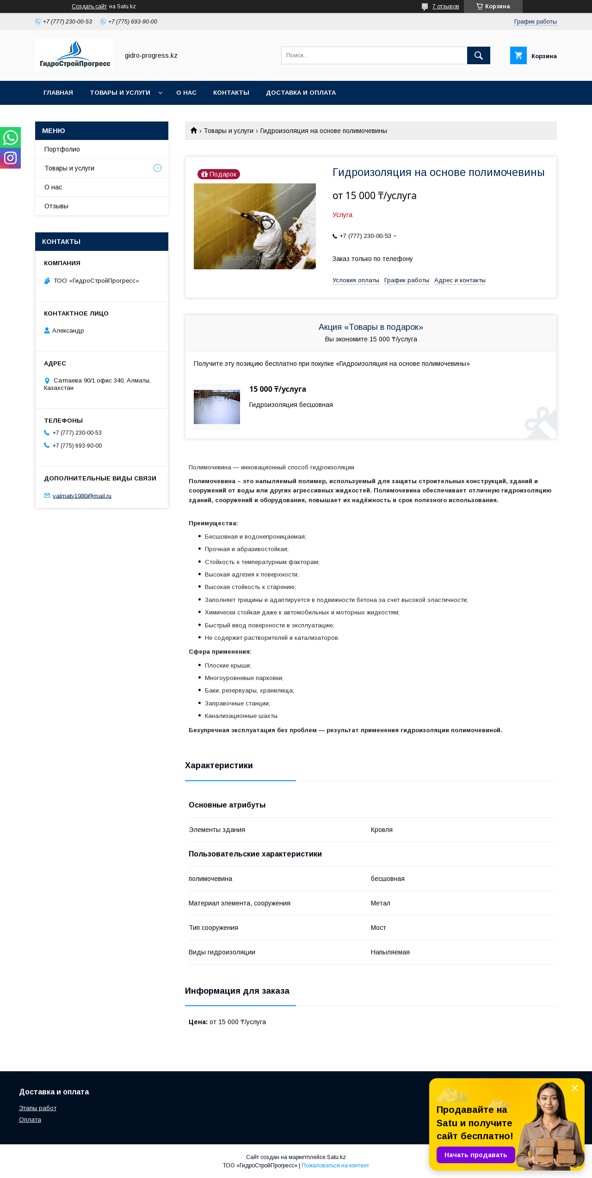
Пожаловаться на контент (335, 1165)
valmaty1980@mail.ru (82, 495)
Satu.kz (336, 1157)
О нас (186, 92)
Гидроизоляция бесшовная (291, 404)
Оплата (30, 1119)
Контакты (231, 92)
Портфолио (62, 149)
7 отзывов (445, 6)
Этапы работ (37, 1108)
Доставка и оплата (301, 92)
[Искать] (478, 55)
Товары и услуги (120, 92)
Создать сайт (89, 6)
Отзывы (56, 206)
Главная (58, 92)
